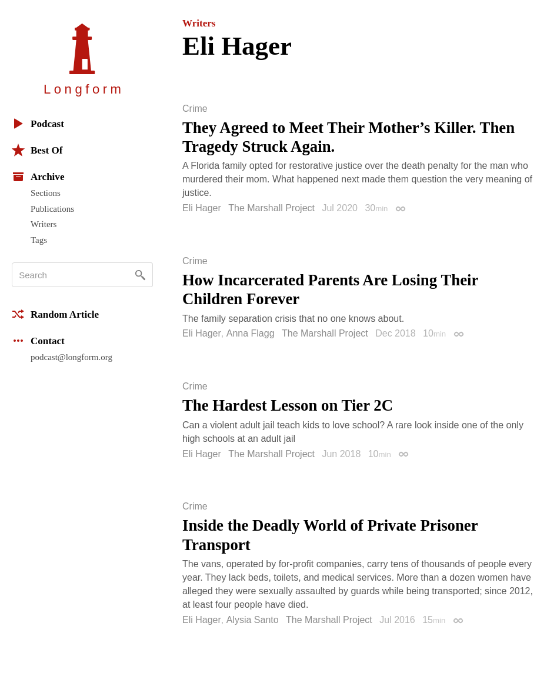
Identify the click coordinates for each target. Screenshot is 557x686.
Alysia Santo (252, 620)
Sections (46, 193)
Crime (195, 109)
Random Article (55, 314)
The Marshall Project (271, 208)
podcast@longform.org (71, 357)
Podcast (38, 123)
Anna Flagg (250, 333)
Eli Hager (201, 208)
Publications (52, 209)
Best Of (37, 150)
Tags (39, 240)
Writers (43, 224)
